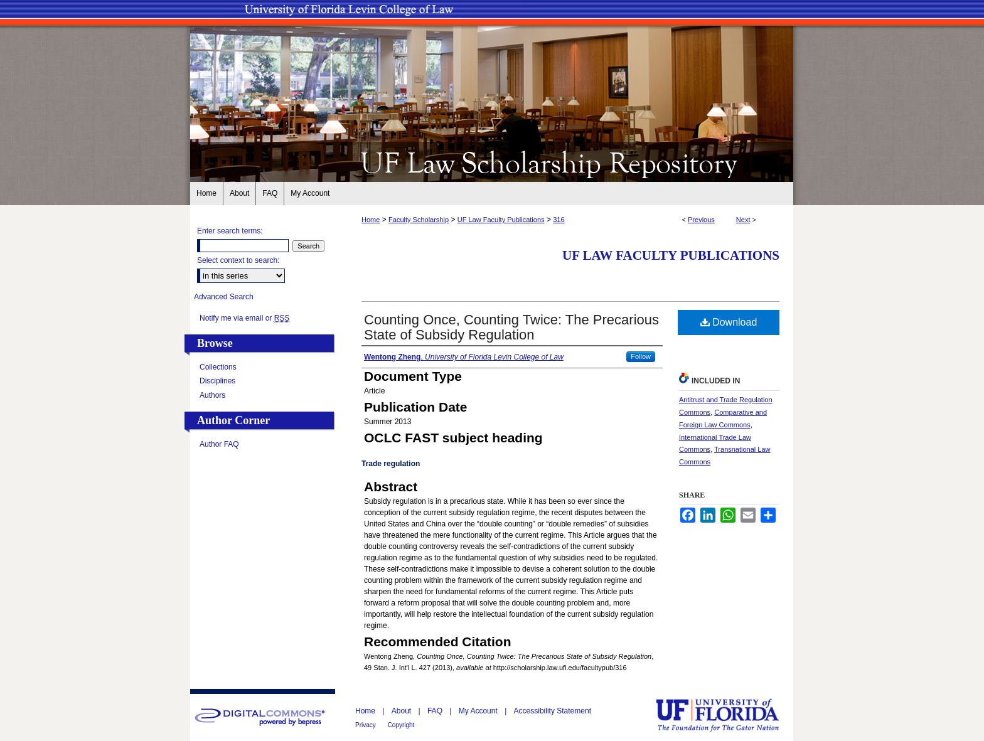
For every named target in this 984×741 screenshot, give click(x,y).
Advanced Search (224, 296)
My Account (479, 710)
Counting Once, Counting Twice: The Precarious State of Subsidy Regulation (511, 327)
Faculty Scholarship (418, 219)
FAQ (435, 710)
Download (728, 322)
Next (743, 219)
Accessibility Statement (552, 710)
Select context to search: (238, 260)
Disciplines (217, 380)
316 (558, 219)
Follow (641, 356)
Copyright (401, 725)
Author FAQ (219, 444)
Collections (218, 367)
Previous (701, 219)
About (403, 710)
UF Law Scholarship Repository (492, 162)
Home (370, 219)
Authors (212, 395)
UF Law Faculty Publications (501, 219)
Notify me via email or (244, 318)
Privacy (366, 725)
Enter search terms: (230, 231)
